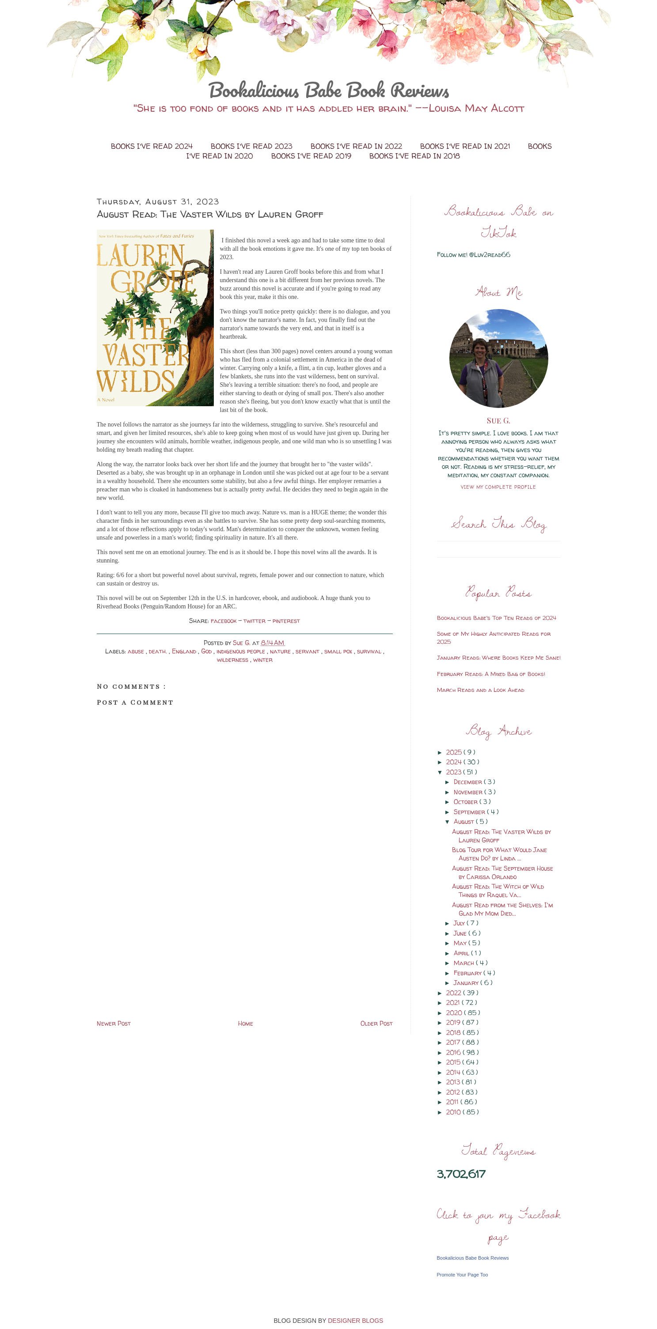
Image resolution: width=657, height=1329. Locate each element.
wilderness (233, 659)
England (185, 651)
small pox (339, 651)
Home (245, 1023)
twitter (255, 620)
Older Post (377, 1023)
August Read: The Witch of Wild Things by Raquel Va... (498, 890)
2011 (453, 1102)
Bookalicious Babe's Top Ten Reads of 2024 (496, 618)
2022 (454, 993)
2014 (454, 1072)
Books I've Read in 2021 (466, 146)
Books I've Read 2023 (253, 146)
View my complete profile (498, 487)
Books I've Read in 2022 (357, 146)
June (461, 933)
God (207, 651)
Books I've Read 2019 (312, 156)
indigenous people (241, 651)
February (468, 973)
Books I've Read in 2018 (414, 156)
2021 (454, 1002)
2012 (454, 1092)
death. (159, 651)
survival (370, 651)
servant (308, 651)
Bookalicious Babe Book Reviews (328, 89)
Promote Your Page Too (462, 1274)
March (465, 963)
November (469, 792)
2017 (454, 1042)
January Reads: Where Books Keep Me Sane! (499, 657)
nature (281, 651)
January (467, 982)
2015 (454, 1062)
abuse (137, 651)
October (466, 801)
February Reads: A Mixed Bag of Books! (491, 674)
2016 (454, 1052)
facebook (224, 620)
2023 (454, 772)
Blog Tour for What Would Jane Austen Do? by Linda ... (499, 854)
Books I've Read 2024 (153, 146)
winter (263, 659)
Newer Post (114, 1023)
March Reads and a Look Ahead (480, 690)
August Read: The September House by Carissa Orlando (502, 872)
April (462, 953)
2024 (454, 762)
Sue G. (498, 420)
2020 (455, 1012)
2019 (454, 1022)
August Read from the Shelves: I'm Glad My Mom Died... (502, 909)
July (460, 923)
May (461, 943)
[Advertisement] (163, 956)
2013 (454, 1082)
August (465, 821)
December (469, 782)
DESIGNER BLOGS (355, 1320)
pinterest (286, 620)
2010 (454, 1112)
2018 (454, 1032)
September (470, 812)
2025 (454, 752)
